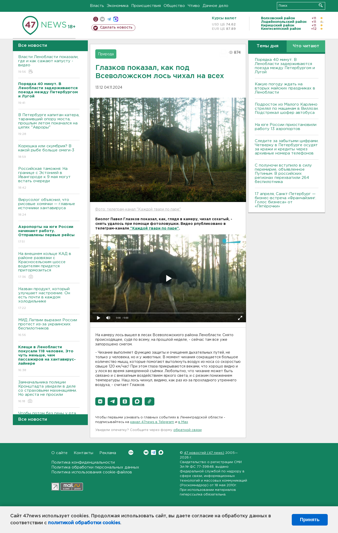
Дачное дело (215, 5)
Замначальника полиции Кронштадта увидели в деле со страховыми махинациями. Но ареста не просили (49, 392)
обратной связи (187, 430)
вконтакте (102, 19)
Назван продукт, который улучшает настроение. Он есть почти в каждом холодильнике (49, 298)
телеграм (109, 19)
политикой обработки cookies (84, 523)
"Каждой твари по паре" (154, 228)
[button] (100, 401)
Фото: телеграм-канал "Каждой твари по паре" (138, 209)
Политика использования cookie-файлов (91, 472)
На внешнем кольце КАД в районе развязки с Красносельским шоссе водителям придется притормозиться (49, 265)
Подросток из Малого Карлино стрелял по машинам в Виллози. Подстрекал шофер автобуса (286, 108)
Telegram (153, 452)
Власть (97, 5)
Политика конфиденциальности (83, 462)
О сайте (59, 453)
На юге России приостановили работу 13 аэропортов (285, 127)
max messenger (115, 19)
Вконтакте (130, 452)
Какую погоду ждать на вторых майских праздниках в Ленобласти (285, 88)
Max (160, 452)
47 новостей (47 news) (204, 453)
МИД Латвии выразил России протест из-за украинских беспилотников (49, 327)
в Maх (183, 422)
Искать (321, 5)
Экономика (117, 5)
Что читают (306, 46)
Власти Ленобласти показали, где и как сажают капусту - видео (49, 64)
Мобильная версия (95, 19)
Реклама (107, 453)
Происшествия (146, 5)
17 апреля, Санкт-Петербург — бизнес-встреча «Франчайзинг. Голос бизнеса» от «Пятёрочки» (285, 200)
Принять (310, 519)
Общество (174, 5)
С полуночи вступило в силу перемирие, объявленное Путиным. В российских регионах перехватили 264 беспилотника (283, 173)
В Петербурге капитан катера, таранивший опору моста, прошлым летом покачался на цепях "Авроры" (49, 124)
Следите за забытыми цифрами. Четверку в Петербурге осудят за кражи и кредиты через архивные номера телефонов (286, 147)
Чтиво (194, 5)
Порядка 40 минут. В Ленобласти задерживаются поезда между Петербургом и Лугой (285, 66)
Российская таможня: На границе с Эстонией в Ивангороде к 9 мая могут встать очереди (49, 178)
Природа (106, 54)
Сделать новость (116, 27)
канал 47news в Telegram (152, 422)
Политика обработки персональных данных (95, 467)
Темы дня (267, 46)
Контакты (83, 453)
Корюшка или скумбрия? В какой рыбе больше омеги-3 (49, 151)
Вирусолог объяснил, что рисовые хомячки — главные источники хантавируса (49, 207)
